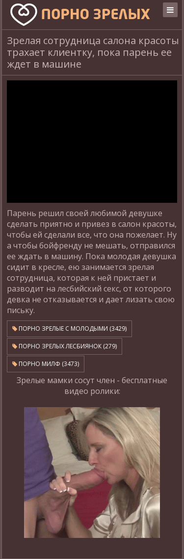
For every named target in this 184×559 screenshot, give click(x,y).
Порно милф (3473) (45, 364)
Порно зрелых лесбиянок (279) (64, 346)
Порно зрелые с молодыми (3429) (69, 328)
